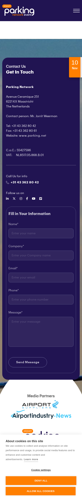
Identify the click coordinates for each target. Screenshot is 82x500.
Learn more (31, 459)
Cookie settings (41, 470)
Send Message (27, 363)
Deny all (41, 480)
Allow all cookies (41, 491)
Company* (16, 247)
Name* (13, 225)
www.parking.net (32, 135)
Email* (13, 269)
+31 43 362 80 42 (22, 182)
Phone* (13, 291)
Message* (15, 313)
